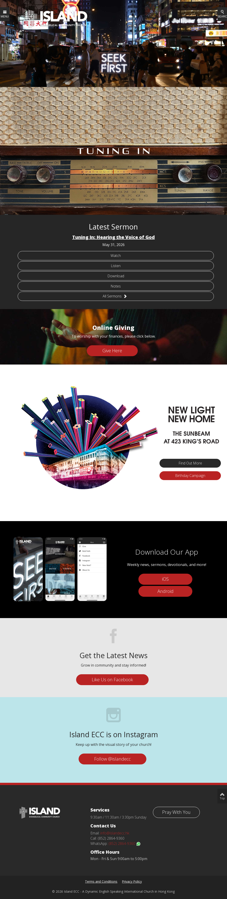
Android (165, 591)
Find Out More (190, 463)
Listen (116, 265)
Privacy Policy (132, 881)
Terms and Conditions (101, 881)
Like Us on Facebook (112, 680)
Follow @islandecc (112, 759)
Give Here (112, 351)
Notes (116, 286)
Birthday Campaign (190, 475)
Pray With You (176, 812)
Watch (116, 255)
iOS (165, 579)
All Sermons (115, 296)
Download (115, 275)
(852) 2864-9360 (125, 843)
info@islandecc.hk (114, 833)
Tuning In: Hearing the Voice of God (113, 237)
